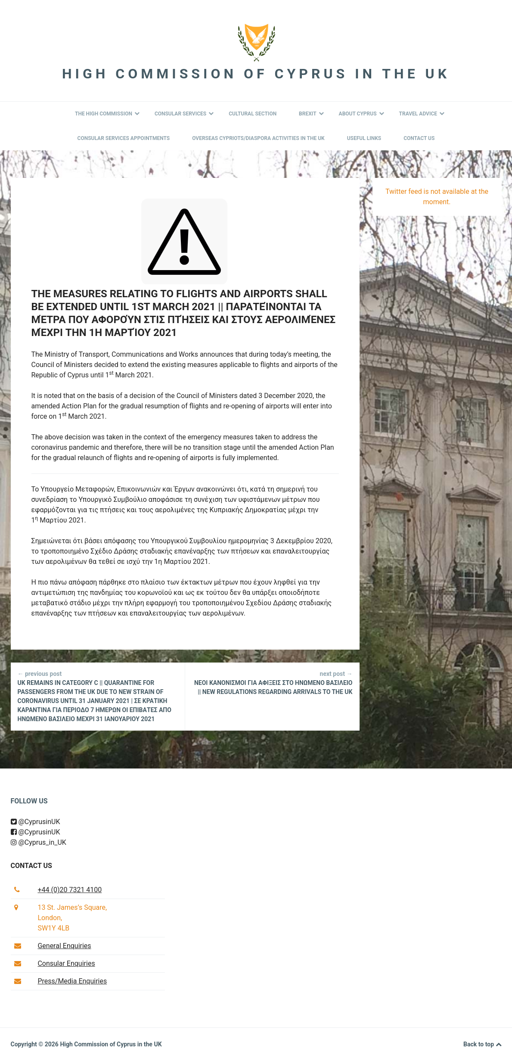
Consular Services (184, 114)
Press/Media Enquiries (72, 981)
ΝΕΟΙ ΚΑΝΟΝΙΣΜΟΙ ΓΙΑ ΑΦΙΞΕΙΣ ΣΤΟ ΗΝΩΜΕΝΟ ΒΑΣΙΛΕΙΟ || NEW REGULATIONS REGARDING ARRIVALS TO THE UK (272, 682)
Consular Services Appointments (124, 138)
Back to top (482, 1045)
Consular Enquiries (66, 963)
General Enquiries (64, 946)
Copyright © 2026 (35, 1044)
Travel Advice (421, 114)
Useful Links (364, 138)
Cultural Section (252, 114)
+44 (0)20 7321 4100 (69, 890)
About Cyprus (361, 114)
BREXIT (311, 114)
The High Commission (107, 114)
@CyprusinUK (35, 822)
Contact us (31, 866)
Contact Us (418, 138)
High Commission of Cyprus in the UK (256, 73)
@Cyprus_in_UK (38, 842)
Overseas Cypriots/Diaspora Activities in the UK (258, 138)
